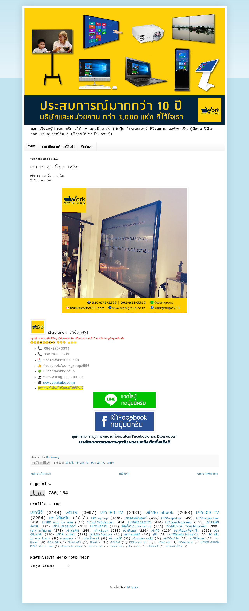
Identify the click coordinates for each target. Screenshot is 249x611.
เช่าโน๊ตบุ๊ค (59, 518)
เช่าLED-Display (101, 534)
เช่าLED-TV (97, 463)
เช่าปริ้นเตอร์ (91, 538)
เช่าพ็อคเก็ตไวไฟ (174, 546)
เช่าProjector (207, 518)
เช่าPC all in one (57, 522)
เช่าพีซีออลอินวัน (139, 522)
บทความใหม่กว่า (41, 473)
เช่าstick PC (96, 546)
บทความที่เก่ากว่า (207, 473)
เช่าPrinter (65, 534)
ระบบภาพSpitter (100, 522)
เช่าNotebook (160, 512)
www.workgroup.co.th (63, 377)
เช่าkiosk (100, 531)
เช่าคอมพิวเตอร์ (135, 518)
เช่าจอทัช (72, 531)
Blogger (133, 587)
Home (31, 146)
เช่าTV (110, 463)
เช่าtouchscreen (178, 522)
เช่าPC (155, 531)
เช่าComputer (171, 518)
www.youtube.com (59, 383)
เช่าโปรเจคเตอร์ (64, 526)
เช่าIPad (115, 542)
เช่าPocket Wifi (139, 542)
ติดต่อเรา (87, 147)
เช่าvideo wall (142, 538)
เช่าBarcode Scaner (71, 546)
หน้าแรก (124, 473)
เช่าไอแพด (52, 542)
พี (129, 546)
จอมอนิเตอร (74, 542)
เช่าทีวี (69, 463)
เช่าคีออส (129, 531)
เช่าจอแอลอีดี (132, 534)
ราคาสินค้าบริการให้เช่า (58, 147)
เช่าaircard (185, 542)
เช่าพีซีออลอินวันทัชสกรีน (183, 534)
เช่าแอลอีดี (115, 538)
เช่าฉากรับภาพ (40, 531)
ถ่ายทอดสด (66, 538)
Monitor (95, 542)
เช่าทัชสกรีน (98, 526)
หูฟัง (154, 534)
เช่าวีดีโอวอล (196, 538)
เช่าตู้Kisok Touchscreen (186, 526)
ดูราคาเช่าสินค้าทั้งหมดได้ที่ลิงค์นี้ (60, 388)
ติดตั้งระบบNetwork (136, 526)
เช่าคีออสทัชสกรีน (186, 531)
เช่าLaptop (99, 518)
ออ (137, 546)
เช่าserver (164, 542)
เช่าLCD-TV (82, 463)
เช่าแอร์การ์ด (115, 546)
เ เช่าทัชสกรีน (153, 546)
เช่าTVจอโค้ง (171, 538)
